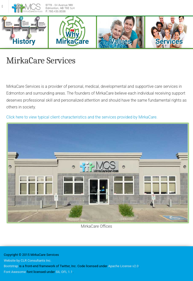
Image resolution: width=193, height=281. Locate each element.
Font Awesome (15, 272)
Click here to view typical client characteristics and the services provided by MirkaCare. (81, 117)
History (23, 41)
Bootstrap (11, 266)
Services (169, 41)
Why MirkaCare (72, 38)
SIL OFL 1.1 (64, 272)
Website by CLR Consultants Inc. (28, 260)
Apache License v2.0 (123, 266)
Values (120, 41)
